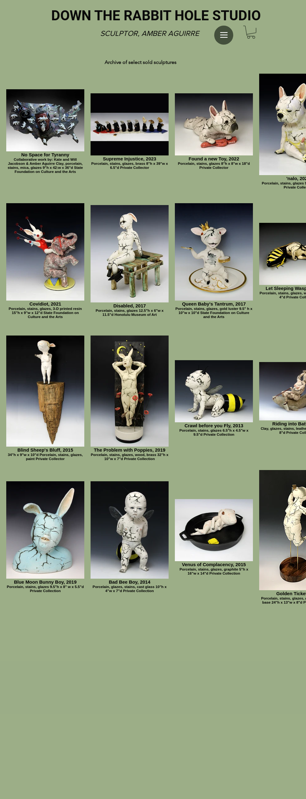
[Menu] (223, 35)
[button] (251, 32)
